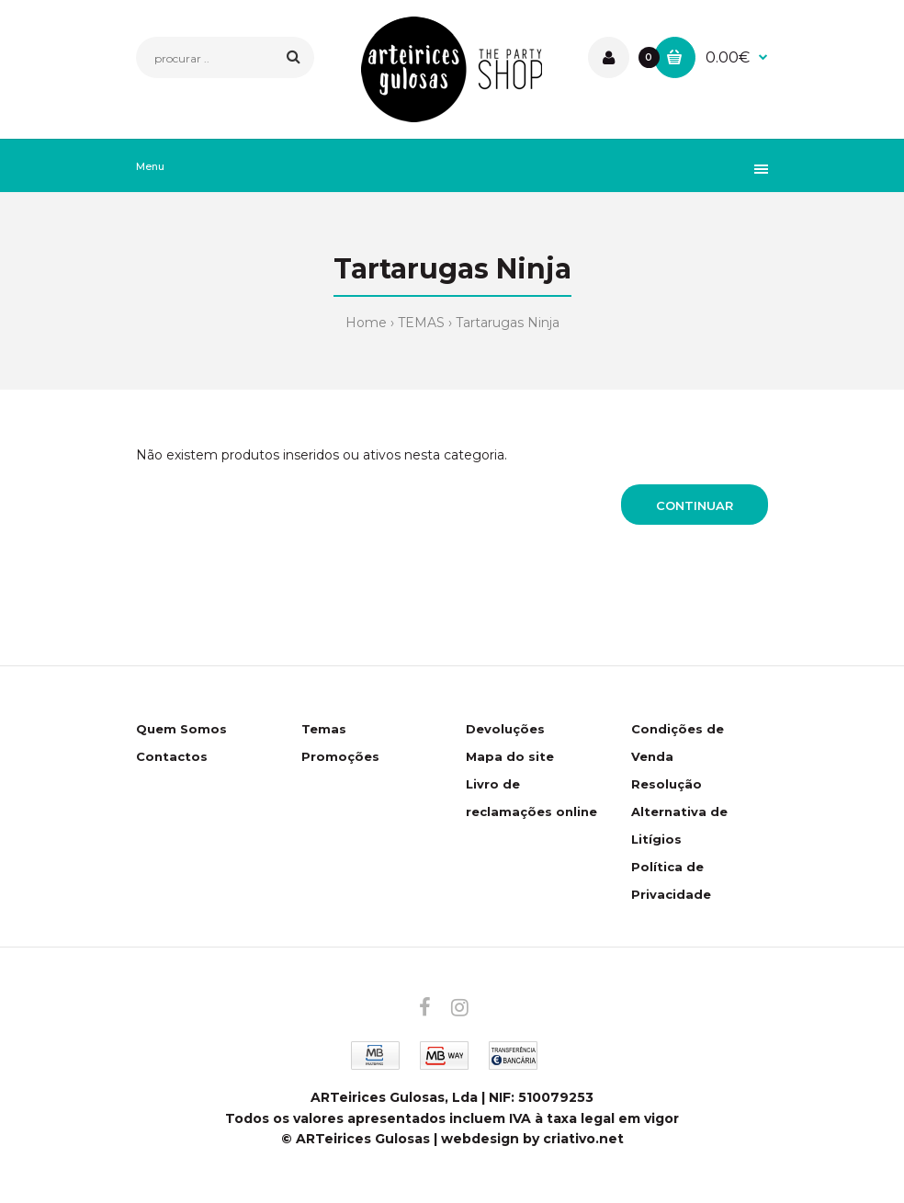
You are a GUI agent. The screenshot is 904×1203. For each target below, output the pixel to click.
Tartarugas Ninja (507, 322)
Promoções (340, 756)
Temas (323, 728)
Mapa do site (510, 756)
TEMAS (421, 322)
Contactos (172, 756)
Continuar (694, 505)
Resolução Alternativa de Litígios (679, 811)
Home (366, 322)
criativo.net (583, 1138)
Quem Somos (181, 728)
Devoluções (505, 728)
